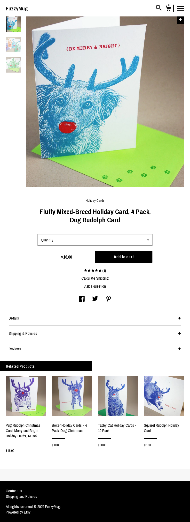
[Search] (158, 8)
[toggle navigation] (180, 8)
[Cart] (168, 9)
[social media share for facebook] (82, 299)
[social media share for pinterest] (108, 299)
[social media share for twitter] (95, 299)
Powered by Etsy (18, 512)
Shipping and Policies (21, 496)
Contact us (14, 490)
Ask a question (95, 286)
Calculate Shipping (95, 278)
